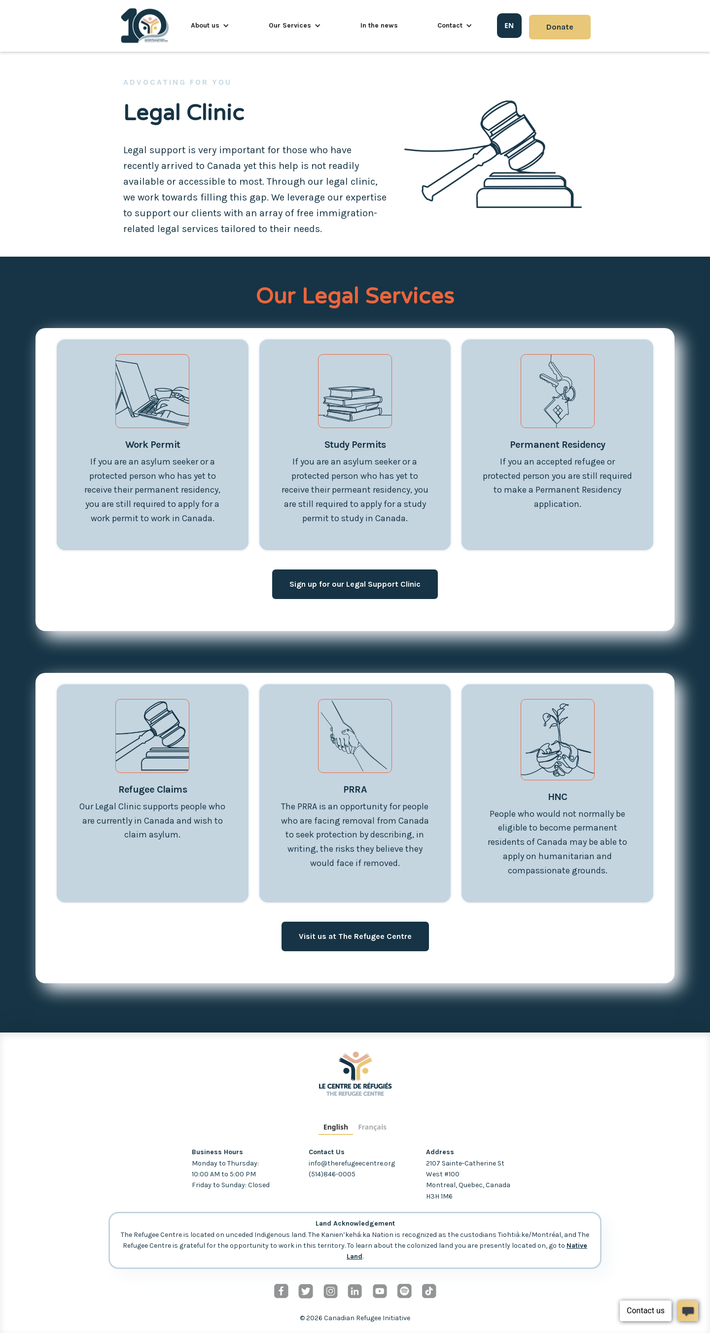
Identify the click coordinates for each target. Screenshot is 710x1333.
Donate (559, 27)
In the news (379, 25)
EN (509, 25)
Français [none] (372, 1127)
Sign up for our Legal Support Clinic (355, 584)
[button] (210, 25)
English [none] (335, 1127)
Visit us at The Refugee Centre (355, 936)
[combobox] (509, 25)
